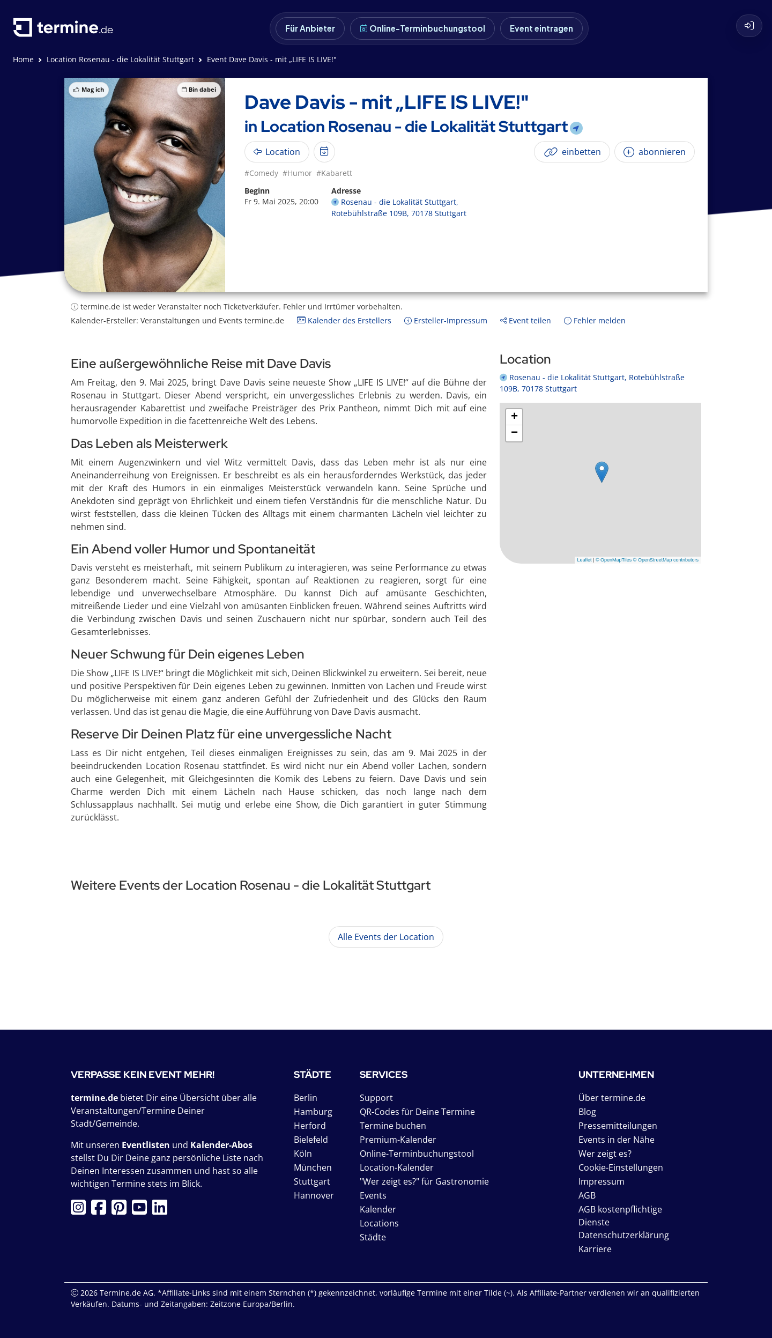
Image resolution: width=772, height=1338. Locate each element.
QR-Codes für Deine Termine (417, 1112)
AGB (587, 1195)
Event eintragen (541, 28)
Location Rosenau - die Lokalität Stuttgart (120, 59)
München (313, 1167)
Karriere (595, 1249)
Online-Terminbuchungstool (422, 28)
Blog (587, 1112)
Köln (303, 1153)
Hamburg (313, 1112)
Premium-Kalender (398, 1139)
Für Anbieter (310, 28)
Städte (373, 1237)
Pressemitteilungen (617, 1126)
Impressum (601, 1181)
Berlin (305, 1098)
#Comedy (261, 173)
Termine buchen (393, 1126)
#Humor (297, 173)
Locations (379, 1223)
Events (373, 1195)
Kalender (378, 1209)
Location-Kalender (397, 1167)
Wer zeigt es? (605, 1153)
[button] (601, 472)
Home (23, 59)
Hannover (314, 1195)
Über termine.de (611, 1098)
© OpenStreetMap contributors (666, 560)
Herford (310, 1126)
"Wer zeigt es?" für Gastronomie (424, 1181)
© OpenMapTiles (614, 560)
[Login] (749, 25)
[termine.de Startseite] (66, 31)
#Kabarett (334, 173)
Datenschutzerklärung (623, 1235)
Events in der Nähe (616, 1139)
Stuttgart (312, 1181)
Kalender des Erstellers (344, 320)
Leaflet (584, 560)
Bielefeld (311, 1139)
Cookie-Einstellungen (620, 1167)
